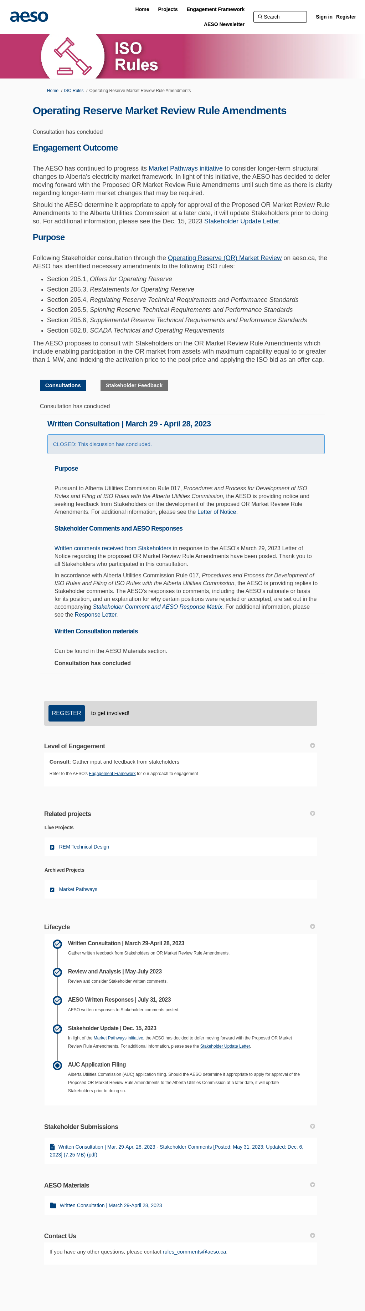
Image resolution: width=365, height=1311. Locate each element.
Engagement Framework (112, 773)
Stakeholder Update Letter (241, 221)
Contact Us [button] (179, 1236)
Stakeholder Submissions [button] (179, 1126)
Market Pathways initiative (186, 168)
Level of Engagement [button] (179, 746)
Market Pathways (78, 889)
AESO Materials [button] (179, 1185)
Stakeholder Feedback (134, 385)
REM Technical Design (84, 847)
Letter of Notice (216, 512)
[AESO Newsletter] (224, 24)
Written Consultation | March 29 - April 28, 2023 (129, 423)
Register (346, 17)
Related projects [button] (179, 814)
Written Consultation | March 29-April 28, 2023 (111, 1205)
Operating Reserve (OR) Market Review (225, 258)
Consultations (63, 385)
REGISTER (66, 713)
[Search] (280, 16)
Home (52, 90)
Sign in (324, 17)
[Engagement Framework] (216, 9)
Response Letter (96, 615)
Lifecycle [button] (179, 927)
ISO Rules (74, 90)
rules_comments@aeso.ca (194, 1252)
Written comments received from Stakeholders (113, 548)
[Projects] (167, 9)
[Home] (142, 9)
